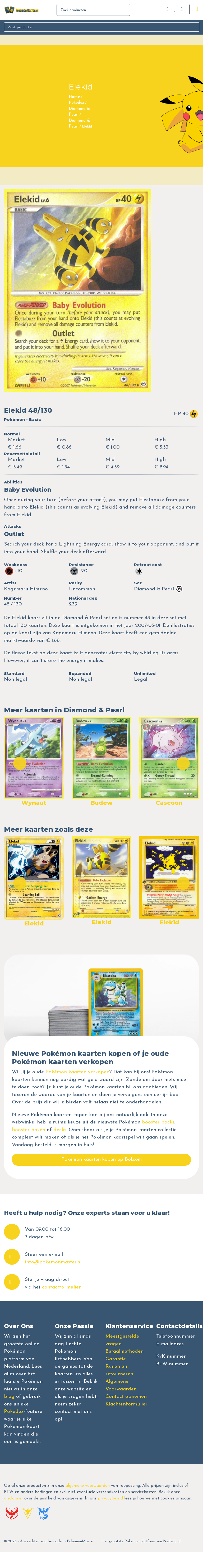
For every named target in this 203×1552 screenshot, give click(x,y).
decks (59, 1129)
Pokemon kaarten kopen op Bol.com (101, 1159)
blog (9, 1396)
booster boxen (28, 1129)
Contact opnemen (126, 1396)
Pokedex (76, 103)
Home (74, 97)
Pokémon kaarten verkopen (77, 1072)
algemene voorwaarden (88, 1486)
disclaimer (13, 1498)
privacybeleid (110, 1498)
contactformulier (61, 1287)
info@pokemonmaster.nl (53, 1262)
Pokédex (14, 1411)
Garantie (115, 1359)
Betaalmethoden (124, 1351)
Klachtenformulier (126, 1404)
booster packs (158, 1122)
